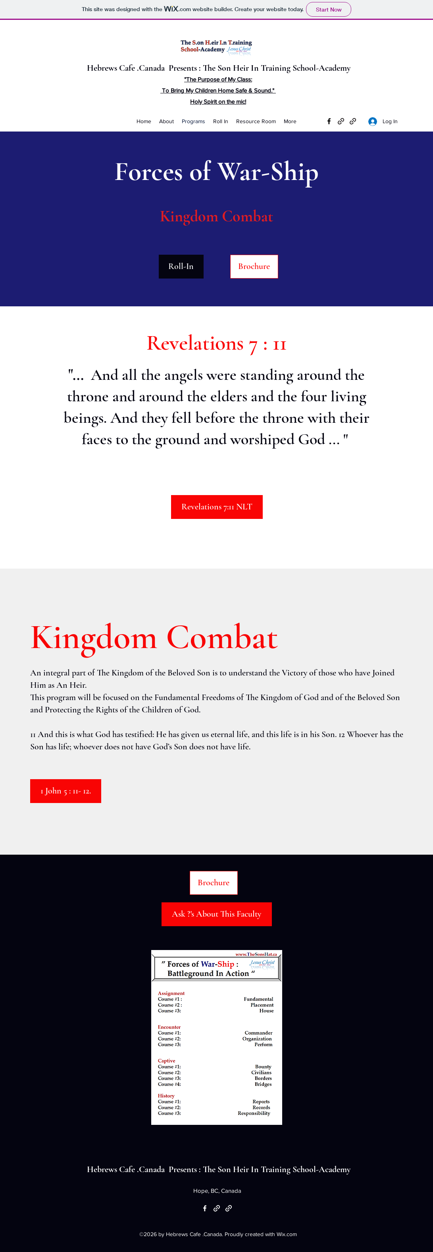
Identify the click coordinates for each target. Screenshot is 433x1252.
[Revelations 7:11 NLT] (217, 507)
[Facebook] (329, 121)
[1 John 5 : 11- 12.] (65, 791)
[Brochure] (254, 267)
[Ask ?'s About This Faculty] (217, 914)
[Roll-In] (181, 267)
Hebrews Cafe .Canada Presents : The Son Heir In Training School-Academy (219, 68)
